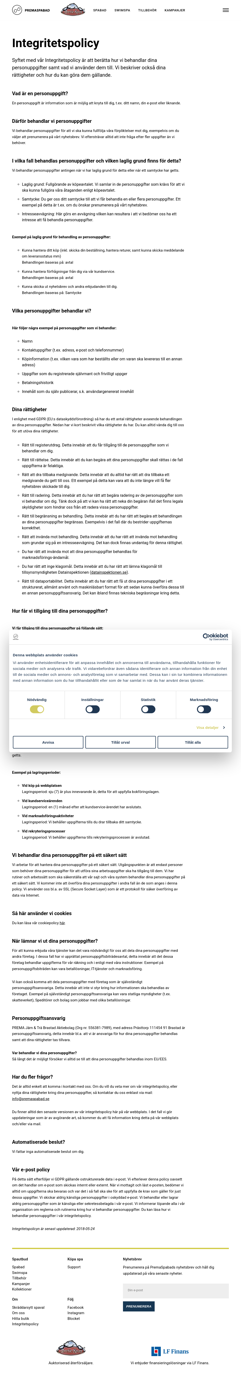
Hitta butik (20, 1318)
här (62, 923)
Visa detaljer (207, 727)
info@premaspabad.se (30, 1099)
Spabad (100, 10)
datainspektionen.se (109, 572)
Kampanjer (175, 10)
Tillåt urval (120, 742)
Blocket (74, 1318)
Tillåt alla (193, 742)
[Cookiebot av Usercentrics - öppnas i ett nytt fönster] (206, 637)
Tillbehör (147, 10)
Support (74, 1267)
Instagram (76, 1313)
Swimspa (122, 10)
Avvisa (48, 742)
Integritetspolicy (25, 1324)
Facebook (76, 1307)
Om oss (18, 1313)
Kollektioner (22, 1289)
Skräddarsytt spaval (28, 1307)
